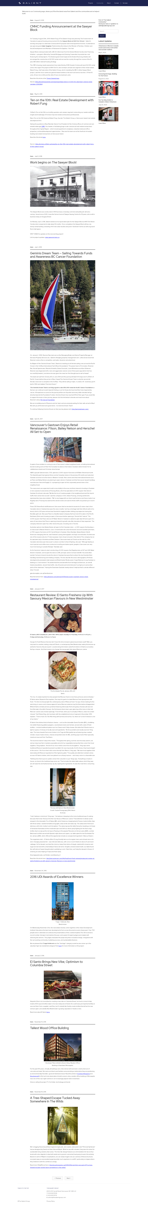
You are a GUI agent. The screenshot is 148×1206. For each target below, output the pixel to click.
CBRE (43, 126)
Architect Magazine (83, 1074)
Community (100, 3)
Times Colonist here (53, 78)
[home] (32, 3)
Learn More (102, 71)
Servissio (125, 3)
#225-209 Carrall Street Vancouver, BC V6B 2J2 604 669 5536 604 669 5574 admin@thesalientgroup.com (61, 1194)
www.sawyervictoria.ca (52, 237)
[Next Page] (69, 1178)
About (109, 3)
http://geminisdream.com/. (80, 409)
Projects (90, 3)
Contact (116, 3)
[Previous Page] (57, 1178)
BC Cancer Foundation (48, 400)
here (44, 137)
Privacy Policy (51, 1201)
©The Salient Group (24, 1201)
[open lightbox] (62, 34)
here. (48, 1012)
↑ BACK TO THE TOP (23, 1188)
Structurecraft (34, 1076)
